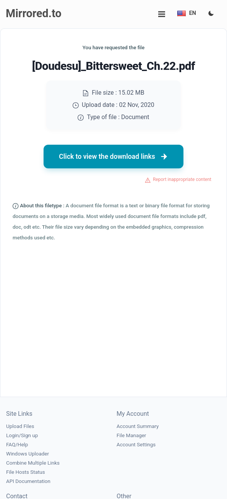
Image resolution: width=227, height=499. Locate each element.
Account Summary (138, 426)
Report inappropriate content (182, 179)
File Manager (131, 435)
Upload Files (20, 426)
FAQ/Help (17, 444)
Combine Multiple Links (33, 463)
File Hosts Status (25, 472)
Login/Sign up (22, 435)
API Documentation (28, 481)
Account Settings (136, 444)
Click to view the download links (113, 156)
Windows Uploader (27, 454)
